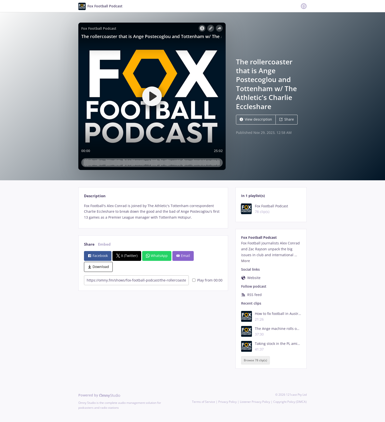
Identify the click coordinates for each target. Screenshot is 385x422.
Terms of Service (203, 402)
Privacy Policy (227, 402)
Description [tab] (95, 195)
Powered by (99, 395)
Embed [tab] (104, 244)
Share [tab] (89, 244)
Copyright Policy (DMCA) (290, 402)
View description (256, 119)
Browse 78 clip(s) (255, 360)
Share (286, 119)
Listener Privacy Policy (255, 402)
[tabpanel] (153, 211)
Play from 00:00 (207, 280)
